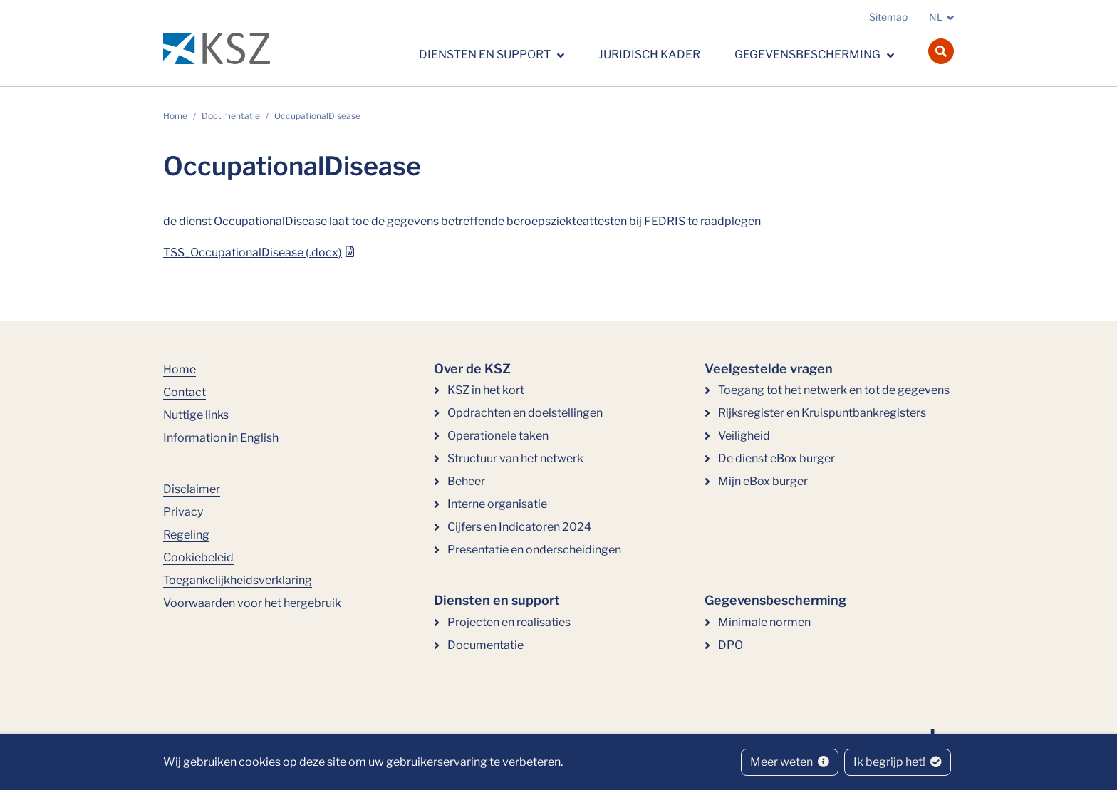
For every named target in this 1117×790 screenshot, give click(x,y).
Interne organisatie (497, 504)
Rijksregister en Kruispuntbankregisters (822, 413)
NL (935, 17)
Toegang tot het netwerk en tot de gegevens (834, 390)
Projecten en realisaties (509, 622)
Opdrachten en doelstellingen (525, 413)
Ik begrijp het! (897, 762)
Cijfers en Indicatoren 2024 (519, 527)
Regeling (186, 534)
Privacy (183, 512)
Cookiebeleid (198, 557)
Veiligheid (744, 435)
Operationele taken (498, 435)
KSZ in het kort (485, 390)
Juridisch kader (649, 54)
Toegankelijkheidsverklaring (237, 580)
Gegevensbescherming (808, 54)
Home (175, 115)
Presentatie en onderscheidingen (534, 549)
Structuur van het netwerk (515, 458)
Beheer (466, 481)
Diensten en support (486, 54)
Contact (184, 392)
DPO (730, 645)
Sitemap (888, 17)
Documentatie (231, 115)
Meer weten (789, 762)
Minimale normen (764, 622)
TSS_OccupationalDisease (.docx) (252, 252)
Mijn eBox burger (763, 481)
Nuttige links (196, 415)
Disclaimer (191, 489)
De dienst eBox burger (776, 458)
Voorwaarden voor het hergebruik (252, 603)
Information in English (221, 438)
